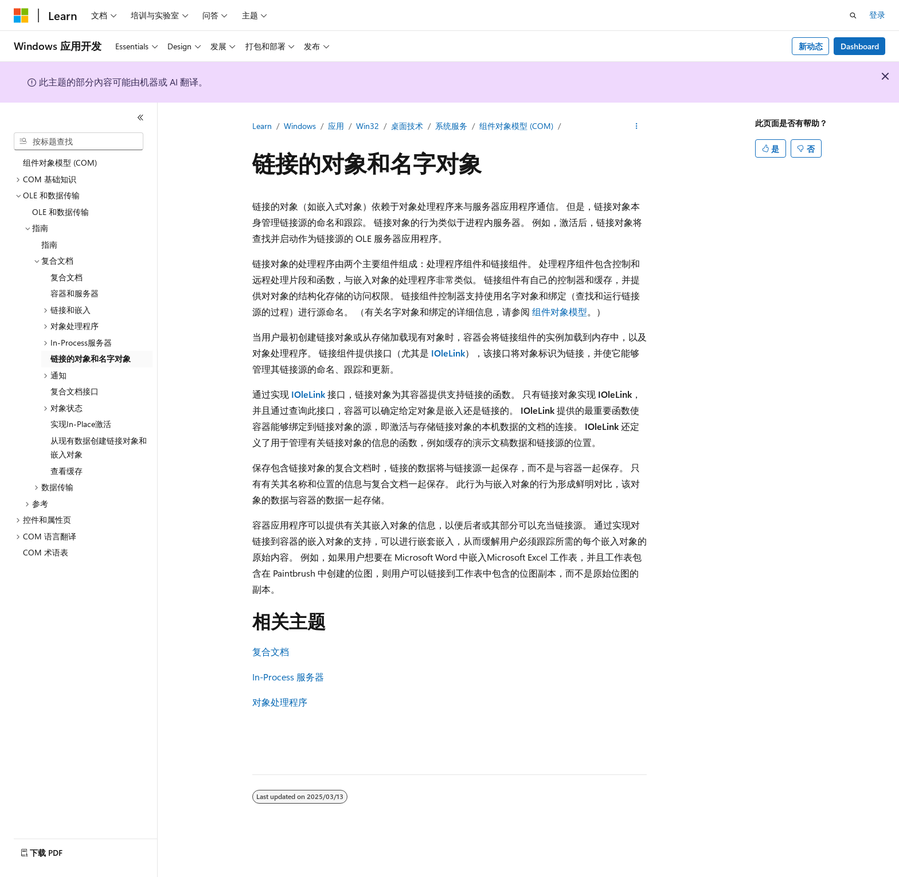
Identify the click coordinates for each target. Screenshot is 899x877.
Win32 (367, 125)
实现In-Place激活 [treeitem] (80, 423)
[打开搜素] (853, 15)
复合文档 (270, 651)
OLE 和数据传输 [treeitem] (60, 211)
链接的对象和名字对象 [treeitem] (90, 358)
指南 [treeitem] (49, 244)
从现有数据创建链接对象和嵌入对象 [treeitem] (98, 447)
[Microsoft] (21, 15)
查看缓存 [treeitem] (66, 470)
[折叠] (140, 117)
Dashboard (860, 46)
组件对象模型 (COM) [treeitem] (60, 162)
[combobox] (78, 141)
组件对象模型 (559, 312)
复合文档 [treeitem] (66, 277)
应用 (336, 125)
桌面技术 (407, 125)
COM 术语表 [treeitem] (45, 552)
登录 (877, 14)
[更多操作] (637, 127)
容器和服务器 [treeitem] (74, 293)
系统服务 (451, 125)
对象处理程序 (279, 702)
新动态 (811, 46)
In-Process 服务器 (288, 677)
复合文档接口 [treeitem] (74, 391)
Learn (262, 125)
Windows (300, 125)
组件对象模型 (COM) (516, 125)
